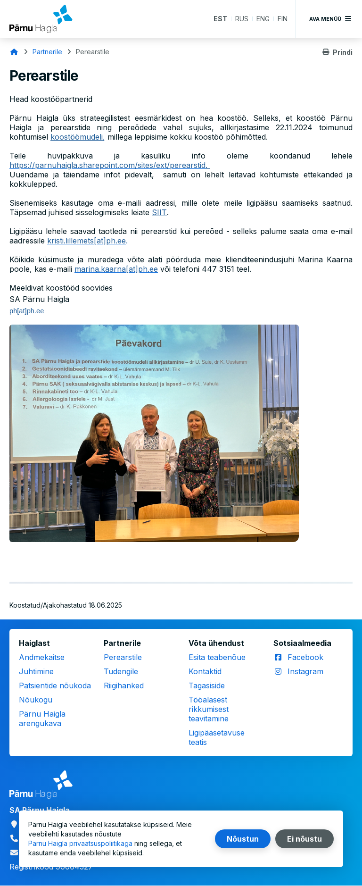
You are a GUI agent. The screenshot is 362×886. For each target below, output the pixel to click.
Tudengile (121, 671)
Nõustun (243, 839)
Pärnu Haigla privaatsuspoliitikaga (80, 843)
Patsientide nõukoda (55, 685)
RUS (241, 19)
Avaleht (14, 52)
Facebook (305, 657)
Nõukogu (35, 699)
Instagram (305, 671)
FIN (283, 19)
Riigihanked (124, 685)
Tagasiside (207, 685)
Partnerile (47, 52)
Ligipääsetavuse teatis (217, 737)
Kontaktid (205, 671)
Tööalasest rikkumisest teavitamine (209, 709)
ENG (263, 19)
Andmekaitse (42, 657)
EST (220, 19)
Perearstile (123, 657)
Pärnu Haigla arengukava (42, 718)
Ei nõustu (304, 839)
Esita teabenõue (217, 657)
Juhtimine (36, 671)
